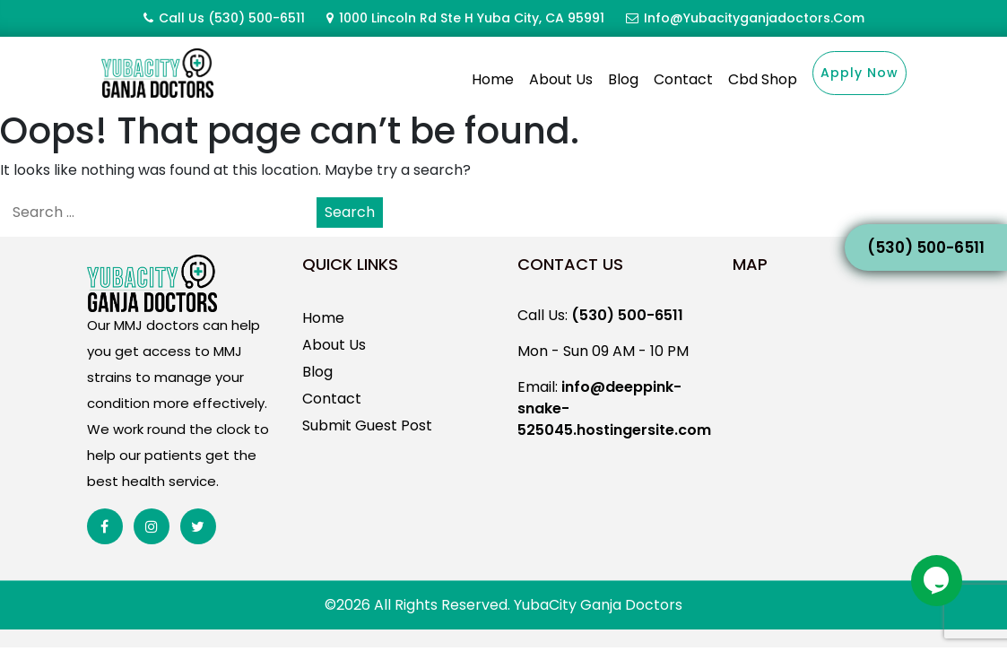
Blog (623, 79)
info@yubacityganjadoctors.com (754, 18)
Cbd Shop (762, 79)
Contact (683, 79)
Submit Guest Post (367, 425)
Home (493, 79)
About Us (561, 79)
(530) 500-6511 (256, 18)
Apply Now (859, 73)
